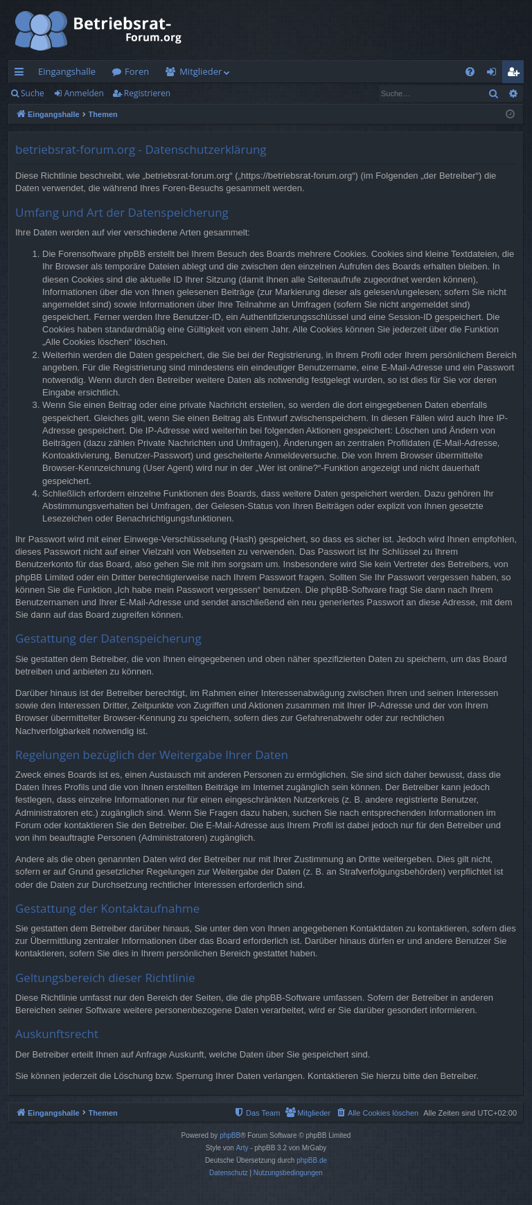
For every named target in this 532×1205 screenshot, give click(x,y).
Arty (242, 1148)
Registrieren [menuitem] (516, 74)
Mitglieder (200, 71)
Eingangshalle (67, 71)
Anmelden (84, 93)
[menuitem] (470, 71)
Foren (137, 71)
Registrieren (147, 93)
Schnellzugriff (22, 74)
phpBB (230, 1135)
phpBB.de (311, 1160)
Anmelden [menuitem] (495, 74)
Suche (32, 93)
